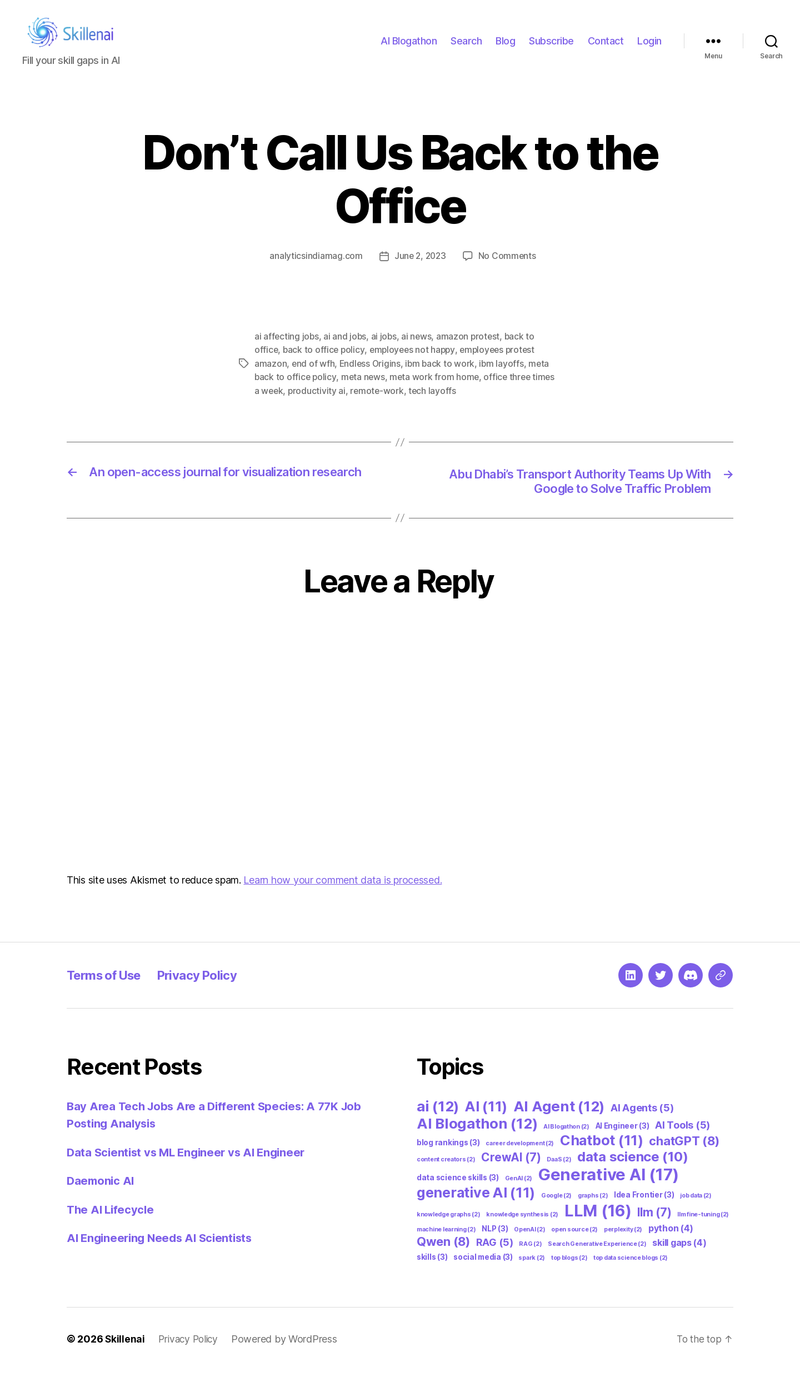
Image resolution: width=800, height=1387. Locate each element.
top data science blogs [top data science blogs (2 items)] (630, 1274)
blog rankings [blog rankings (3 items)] (448, 1159)
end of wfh (313, 379)
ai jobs (385, 352)
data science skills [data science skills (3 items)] (458, 1194)
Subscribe (551, 49)
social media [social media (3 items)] (483, 1273)
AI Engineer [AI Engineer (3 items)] (622, 1142)
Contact (606, 49)
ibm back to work (442, 379)
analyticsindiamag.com (314, 272)
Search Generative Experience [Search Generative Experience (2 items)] (597, 1260)
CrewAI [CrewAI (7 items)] (511, 1174)
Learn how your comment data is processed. (342, 896)
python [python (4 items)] (670, 1245)
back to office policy (324, 365)
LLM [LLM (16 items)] (598, 1227)
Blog (505, 49)
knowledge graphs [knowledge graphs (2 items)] (449, 1231)
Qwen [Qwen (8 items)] (443, 1258)
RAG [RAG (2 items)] (530, 1260)
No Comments (508, 272)
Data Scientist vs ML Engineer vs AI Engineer (190, 1169)
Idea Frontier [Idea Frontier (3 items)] (644, 1211)
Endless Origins (371, 379)
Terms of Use (108, 992)
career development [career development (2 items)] (520, 1160)
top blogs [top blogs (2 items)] (569, 1274)
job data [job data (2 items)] (696, 1212)
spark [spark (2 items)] (531, 1274)
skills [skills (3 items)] (432, 1273)
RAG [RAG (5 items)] (494, 1259)
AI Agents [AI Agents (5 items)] (642, 1124)
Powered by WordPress (289, 1355)
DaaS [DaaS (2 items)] (559, 1176)
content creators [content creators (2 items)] (446, 1176)
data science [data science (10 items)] (632, 1173)
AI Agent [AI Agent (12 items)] (559, 1122)
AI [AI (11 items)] (486, 1123)
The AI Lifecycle (112, 1226)
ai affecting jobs (286, 352)
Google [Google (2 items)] (556, 1212)
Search (466, 49)
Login (649, 49)
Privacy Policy (210, 992)
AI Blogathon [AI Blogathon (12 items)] (477, 1140)
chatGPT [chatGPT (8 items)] (684, 1157)
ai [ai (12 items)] (438, 1122)
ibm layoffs (504, 379)
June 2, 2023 (420, 272)
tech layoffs (435, 405)
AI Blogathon (409, 49)
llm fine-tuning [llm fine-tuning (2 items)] (703, 1231)
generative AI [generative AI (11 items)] (476, 1209)
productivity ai (318, 405)
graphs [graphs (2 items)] (593, 1212)
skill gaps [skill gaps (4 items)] (679, 1259)
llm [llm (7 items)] (654, 1229)
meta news (364, 392)
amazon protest (471, 352)
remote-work (379, 405)
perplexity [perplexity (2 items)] (623, 1246)
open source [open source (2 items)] (574, 1246)
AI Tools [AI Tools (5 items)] (682, 1141)
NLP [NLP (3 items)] (495, 1245)
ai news (418, 352)
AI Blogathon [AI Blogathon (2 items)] (566, 1143)
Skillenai (125, 1355)
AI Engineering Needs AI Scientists (164, 1254)
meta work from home (437, 392)
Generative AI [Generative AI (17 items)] (608, 1191)
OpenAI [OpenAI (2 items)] (529, 1246)
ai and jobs (346, 352)
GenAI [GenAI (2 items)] (519, 1195)
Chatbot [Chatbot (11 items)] (601, 1157)
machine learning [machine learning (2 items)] (446, 1246)
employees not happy (415, 365)
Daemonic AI (102, 1197)
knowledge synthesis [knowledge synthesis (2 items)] (522, 1231)
